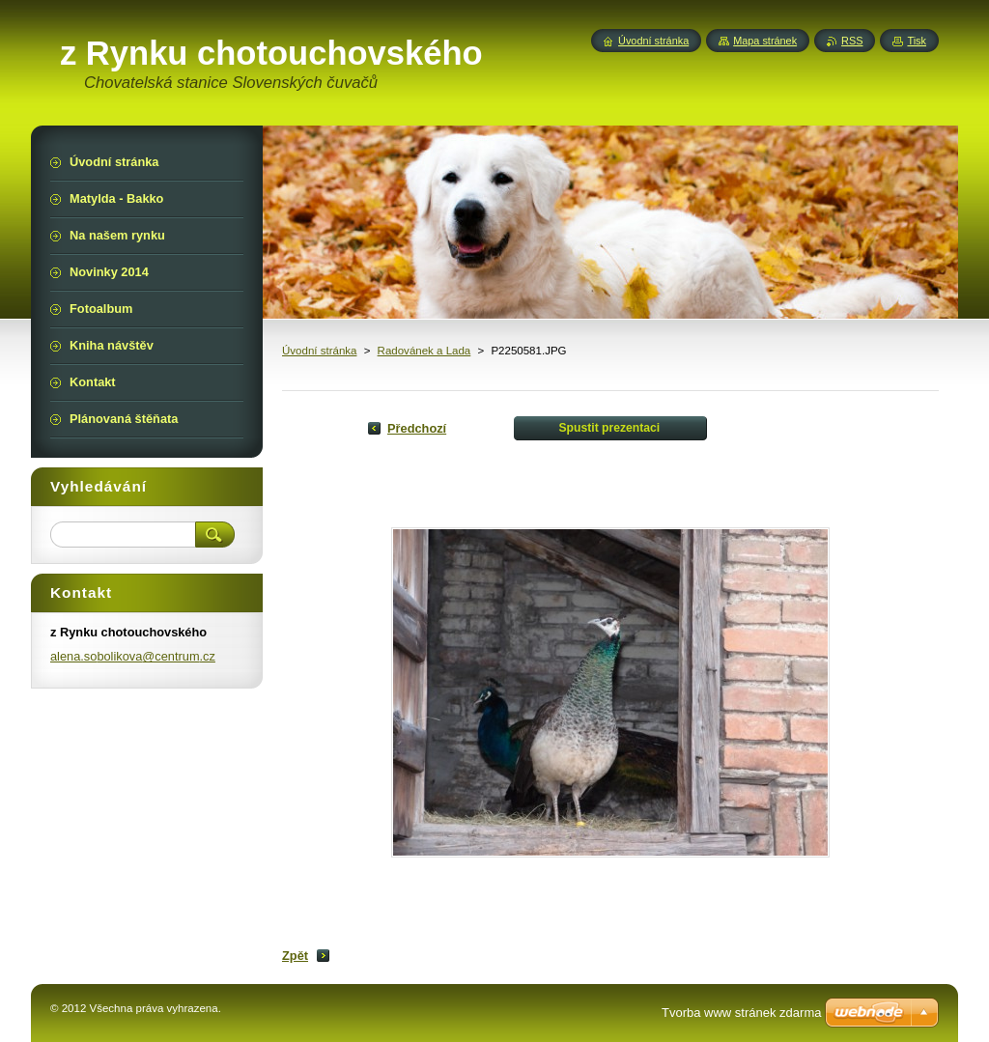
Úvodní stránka (319, 350)
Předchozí (416, 428)
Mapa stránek (765, 40)
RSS (851, 40)
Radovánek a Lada (424, 350)
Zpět (295, 955)
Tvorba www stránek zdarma (741, 1012)
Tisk (916, 40)
